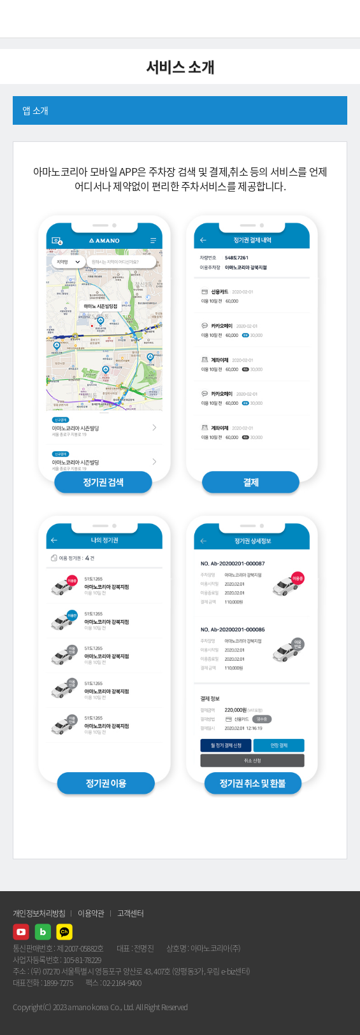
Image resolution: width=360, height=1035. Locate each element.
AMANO (44, 19)
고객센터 (130, 913)
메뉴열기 (341, 19)
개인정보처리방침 (39, 913)
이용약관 (91, 913)
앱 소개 (35, 110)
